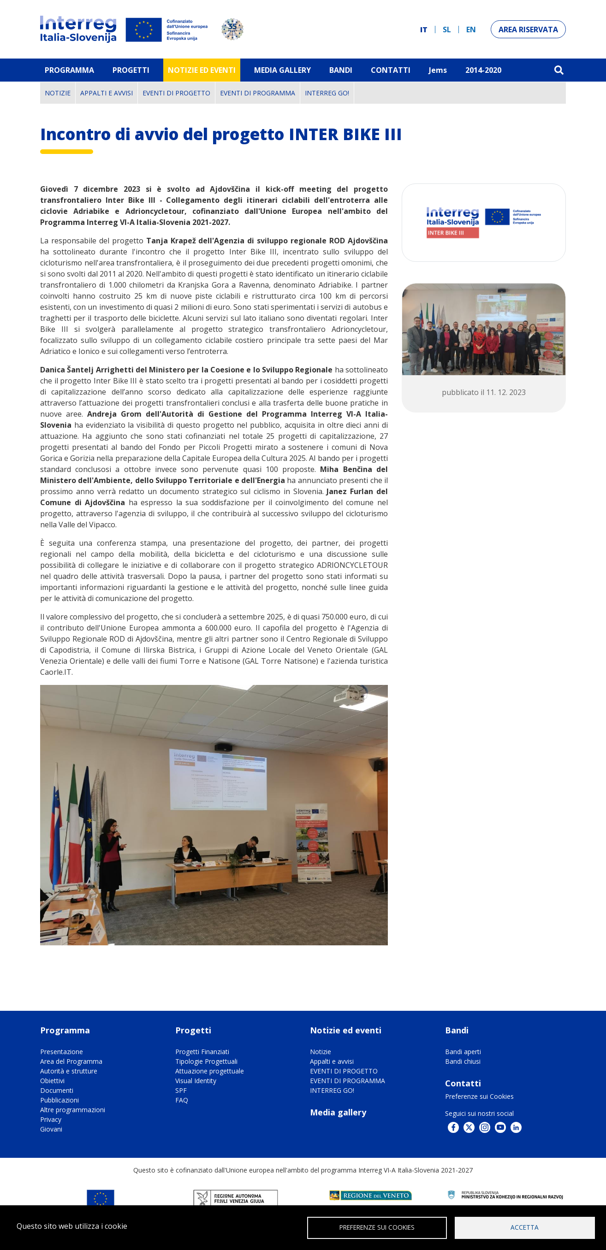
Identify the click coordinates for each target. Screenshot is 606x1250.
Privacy (50, 1119)
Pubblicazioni (59, 1100)
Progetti (131, 70)
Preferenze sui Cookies (479, 1096)
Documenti (56, 1090)
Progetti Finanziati (202, 1051)
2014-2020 (483, 70)
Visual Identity (195, 1080)
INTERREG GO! (327, 92)
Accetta (525, 1227)
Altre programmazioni (72, 1109)
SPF (181, 1090)
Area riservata (528, 29)
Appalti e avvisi (106, 92)
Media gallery (338, 1112)
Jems (438, 70)
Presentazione (61, 1051)
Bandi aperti (463, 1051)
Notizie (58, 92)
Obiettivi (52, 1080)
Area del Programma (71, 1061)
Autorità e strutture (68, 1071)
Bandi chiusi (463, 1061)
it (424, 29)
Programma (69, 70)
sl (447, 29)
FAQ (181, 1100)
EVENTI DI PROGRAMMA (257, 92)
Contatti (390, 70)
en (471, 29)
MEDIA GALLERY (282, 70)
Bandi (340, 70)
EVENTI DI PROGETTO (176, 92)
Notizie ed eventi (202, 70)
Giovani (51, 1129)
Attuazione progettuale (209, 1071)
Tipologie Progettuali (206, 1061)
